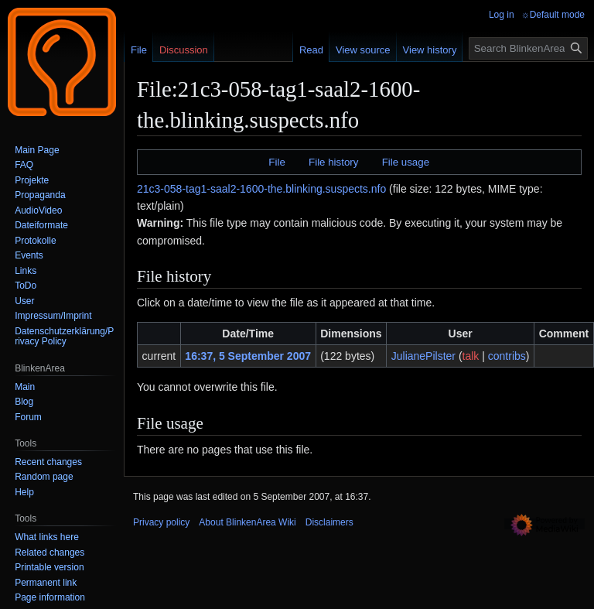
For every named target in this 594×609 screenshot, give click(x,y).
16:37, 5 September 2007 (248, 356)
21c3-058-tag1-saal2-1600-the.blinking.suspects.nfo (261, 189)
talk (471, 356)
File (276, 162)
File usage (405, 162)
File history (333, 162)
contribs (507, 356)
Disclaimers (329, 522)
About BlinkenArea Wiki (247, 522)
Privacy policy (161, 522)
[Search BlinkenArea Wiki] (528, 48)
